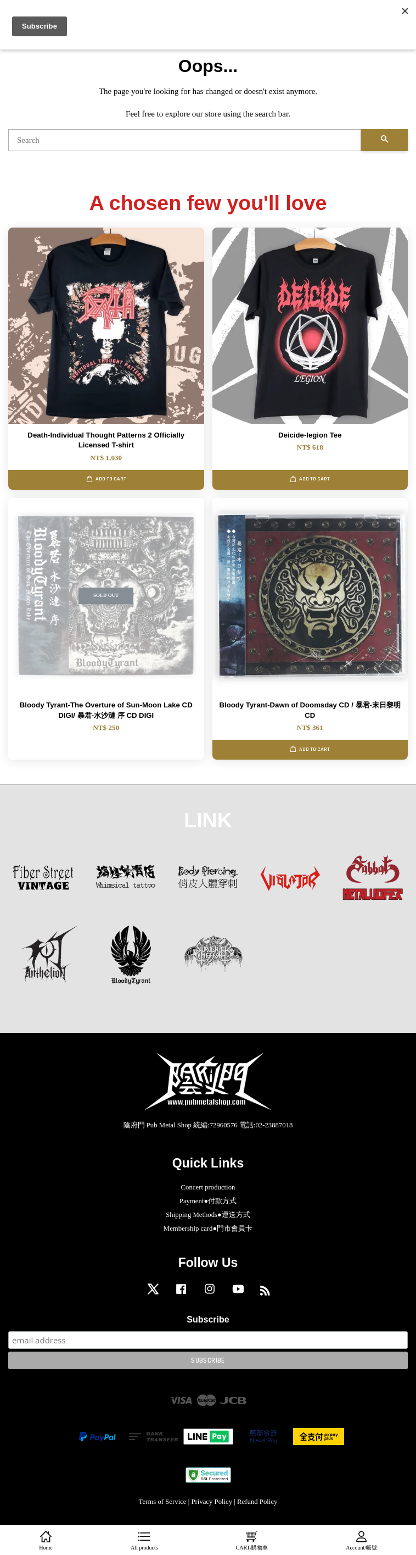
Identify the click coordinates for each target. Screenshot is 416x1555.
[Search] (184, 140)
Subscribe (208, 1319)
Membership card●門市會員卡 (208, 1228)
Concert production (208, 1187)
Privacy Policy (211, 1502)
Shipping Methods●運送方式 (208, 1215)
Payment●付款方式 (208, 1201)
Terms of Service (163, 1502)
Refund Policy (257, 1502)
